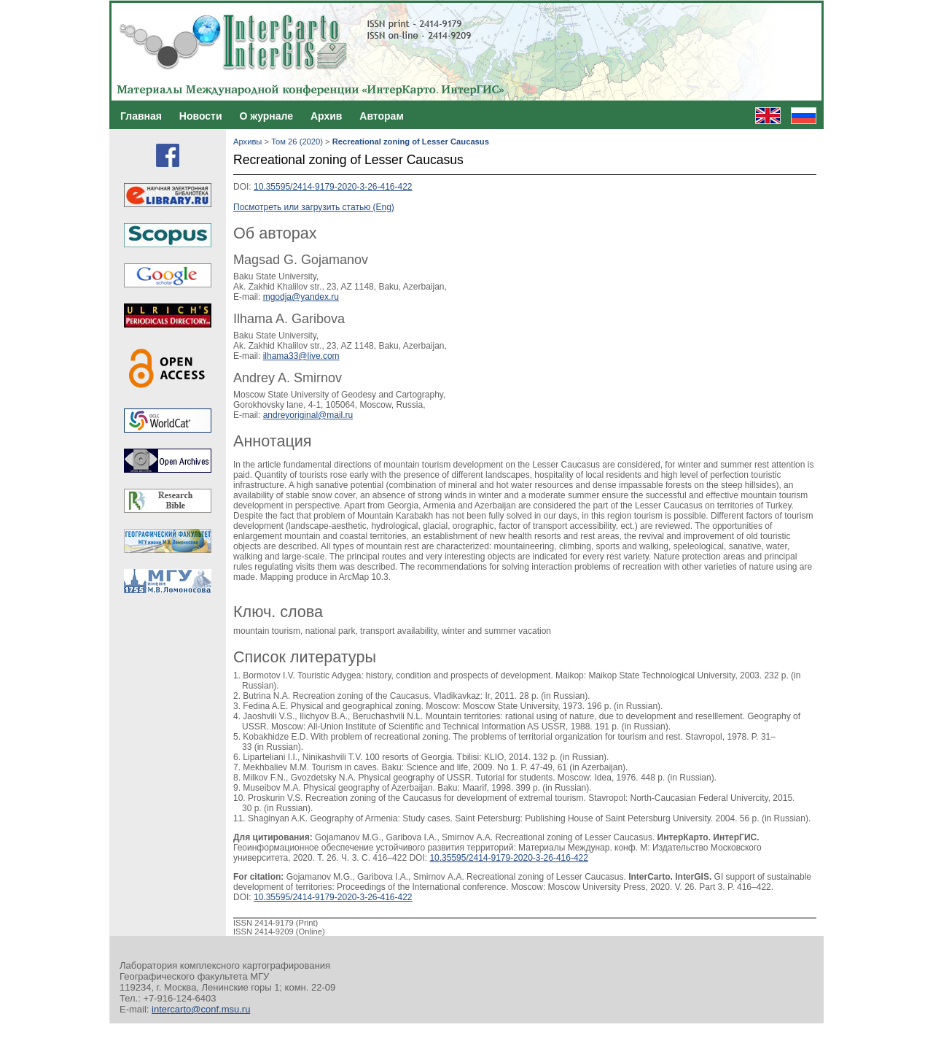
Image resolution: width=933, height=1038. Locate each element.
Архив (326, 116)
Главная (141, 116)
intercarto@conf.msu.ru (201, 1009)
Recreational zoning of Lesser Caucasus (410, 141)
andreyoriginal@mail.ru (308, 415)
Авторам (381, 116)
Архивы (247, 141)
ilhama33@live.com (301, 356)
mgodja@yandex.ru (301, 297)
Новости (200, 116)
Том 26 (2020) (297, 141)
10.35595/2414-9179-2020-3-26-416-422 (333, 187)
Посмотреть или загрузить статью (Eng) (313, 207)
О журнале (266, 116)
